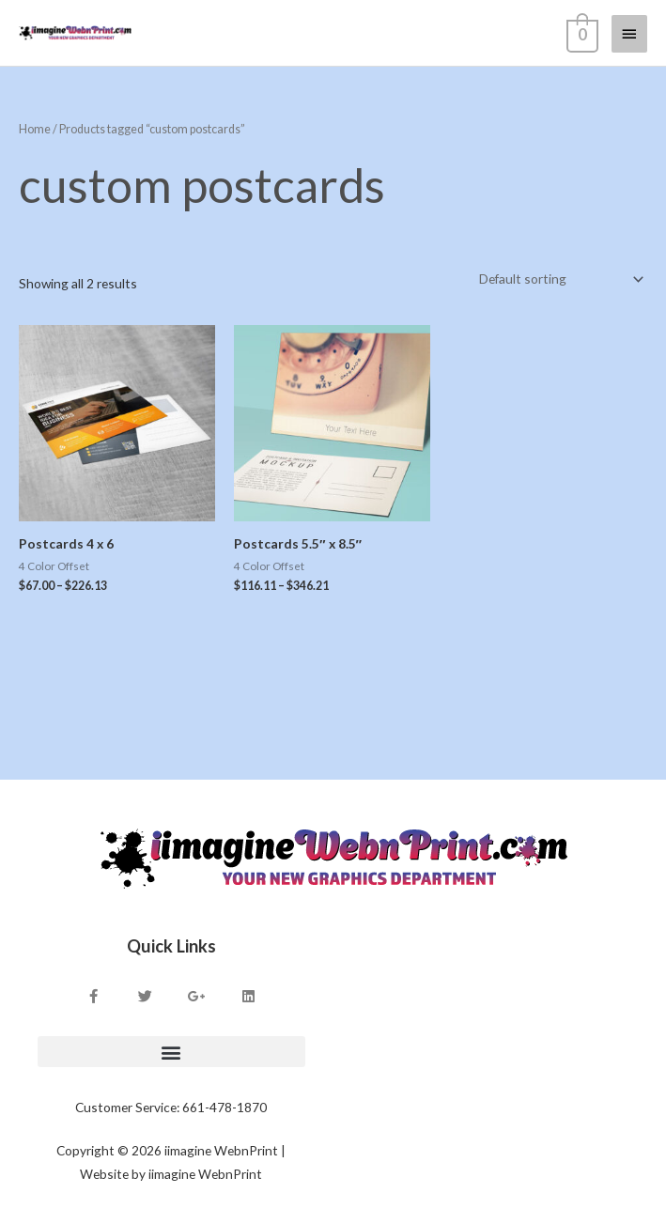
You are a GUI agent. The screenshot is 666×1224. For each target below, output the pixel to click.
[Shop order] (558, 279)
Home (35, 129)
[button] (171, 1051)
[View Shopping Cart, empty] (580, 33)
